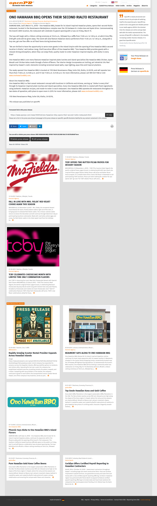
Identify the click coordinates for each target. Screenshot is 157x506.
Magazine (137, 6)
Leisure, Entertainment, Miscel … (83, 347)
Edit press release (40, 139)
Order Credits (120, 6)
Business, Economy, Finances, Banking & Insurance (41, 21)
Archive (129, 6)
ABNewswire (12, 350)
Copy (109, 115)
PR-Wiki (97, 2)
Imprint (104, 2)
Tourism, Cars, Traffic (22, 347)
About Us (145, 6)
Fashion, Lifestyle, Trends (24, 196)
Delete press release (19, 139)
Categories (93, 6)
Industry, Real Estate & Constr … (83, 458)
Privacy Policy (95, 500)
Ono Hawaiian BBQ (15, 427)
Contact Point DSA (119, 500)
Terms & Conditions (107, 500)
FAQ (82, 500)
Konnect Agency (26, 23)
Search (143, 2)
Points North (69, 460)
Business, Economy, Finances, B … (83, 385)
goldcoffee (68, 387)
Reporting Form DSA (133, 500)
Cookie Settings (145, 500)
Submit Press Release (106, 6)
